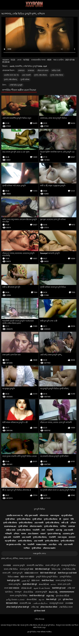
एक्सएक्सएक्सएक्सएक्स (67, 592)
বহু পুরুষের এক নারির (13, 544)
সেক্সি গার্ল (71, 588)
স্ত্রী (60, 519)
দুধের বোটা (7, 537)
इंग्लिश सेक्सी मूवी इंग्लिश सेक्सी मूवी (17, 607)
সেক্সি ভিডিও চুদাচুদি (16, 85)
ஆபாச (41, 599)
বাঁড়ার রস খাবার (43, 70)
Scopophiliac (10, 526)
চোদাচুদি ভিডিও (65, 577)
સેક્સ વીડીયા (28, 592)
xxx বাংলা (36, 580)
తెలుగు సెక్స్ (53, 592)
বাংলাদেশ (72, 537)
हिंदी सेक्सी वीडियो (12, 603)
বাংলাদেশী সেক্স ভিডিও (35, 565)
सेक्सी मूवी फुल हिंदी (13, 580)
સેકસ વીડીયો (32, 599)
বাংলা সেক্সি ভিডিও (11, 569)
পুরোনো (66, 519)
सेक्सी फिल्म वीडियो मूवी (36, 596)
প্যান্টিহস (63, 526)
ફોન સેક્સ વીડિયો (62, 596)
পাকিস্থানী (8, 534)
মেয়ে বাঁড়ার (52, 544)
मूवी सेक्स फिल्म (68, 599)
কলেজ (23, 534)
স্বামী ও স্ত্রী (64, 523)
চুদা (59, 599)
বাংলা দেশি (6, 573)
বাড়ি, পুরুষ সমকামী (31, 516)
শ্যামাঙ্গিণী (36, 530)
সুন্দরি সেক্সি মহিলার (40, 75)
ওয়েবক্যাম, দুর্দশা (68, 534)
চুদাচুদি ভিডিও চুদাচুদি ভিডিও (46, 577)
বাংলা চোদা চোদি (64, 584)
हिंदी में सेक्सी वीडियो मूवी (48, 573)
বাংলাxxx (7, 565)
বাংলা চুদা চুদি (17, 573)
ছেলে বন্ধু (59, 530)
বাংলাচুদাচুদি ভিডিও (68, 565)
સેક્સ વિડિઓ (44, 584)
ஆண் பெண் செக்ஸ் (42, 588)
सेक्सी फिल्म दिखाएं (48, 580)
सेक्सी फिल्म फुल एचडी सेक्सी (67, 573)
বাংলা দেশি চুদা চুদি (52, 565)
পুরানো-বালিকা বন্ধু (54, 534)
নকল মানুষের (54, 516)
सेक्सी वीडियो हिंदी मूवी (30, 584)
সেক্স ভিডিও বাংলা (66, 607)
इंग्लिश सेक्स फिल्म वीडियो (48, 607)
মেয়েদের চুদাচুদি (19, 565)
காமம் (53, 584)
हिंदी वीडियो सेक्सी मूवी (42, 569)
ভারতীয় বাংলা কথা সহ (11, 75)
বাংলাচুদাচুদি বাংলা (56, 603)
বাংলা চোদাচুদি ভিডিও (64, 580)
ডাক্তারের (21, 70)
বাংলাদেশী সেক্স (25, 603)
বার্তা (43, 530)
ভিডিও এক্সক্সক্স (13, 577)
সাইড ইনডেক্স (39, 619)
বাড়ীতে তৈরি (56, 70)
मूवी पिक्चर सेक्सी (39, 611)
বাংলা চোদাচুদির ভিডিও (18, 596)
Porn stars (41, 544)
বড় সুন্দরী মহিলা (66, 516)
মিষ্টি (72, 519)
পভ (24, 544)
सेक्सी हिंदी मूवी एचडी (58, 588)
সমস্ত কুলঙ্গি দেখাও (39, 554)
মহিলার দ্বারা (44, 516)
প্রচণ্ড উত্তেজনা (33, 534)
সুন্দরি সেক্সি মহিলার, (10, 79)
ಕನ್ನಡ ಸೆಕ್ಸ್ (50, 596)
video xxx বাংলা (31, 573)
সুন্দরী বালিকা (25, 79)
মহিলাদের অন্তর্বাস (36, 526)
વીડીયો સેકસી (26, 588)
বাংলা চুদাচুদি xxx (26, 569)
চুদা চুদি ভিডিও (39, 509)
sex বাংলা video (27, 577)
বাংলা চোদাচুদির (15, 584)
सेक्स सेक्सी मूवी (51, 599)
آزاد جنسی (25, 580)
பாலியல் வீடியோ (40, 603)
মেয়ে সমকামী (26, 75)
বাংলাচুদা (18, 592)
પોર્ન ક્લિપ (9, 592)
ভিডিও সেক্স (56, 569)
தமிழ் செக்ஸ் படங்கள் (15, 599)
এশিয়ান (73, 523)
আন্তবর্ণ (42, 534)
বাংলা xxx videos (11, 588)
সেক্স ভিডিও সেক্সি (68, 569)
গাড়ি (60, 544)
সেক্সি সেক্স (35, 607)
